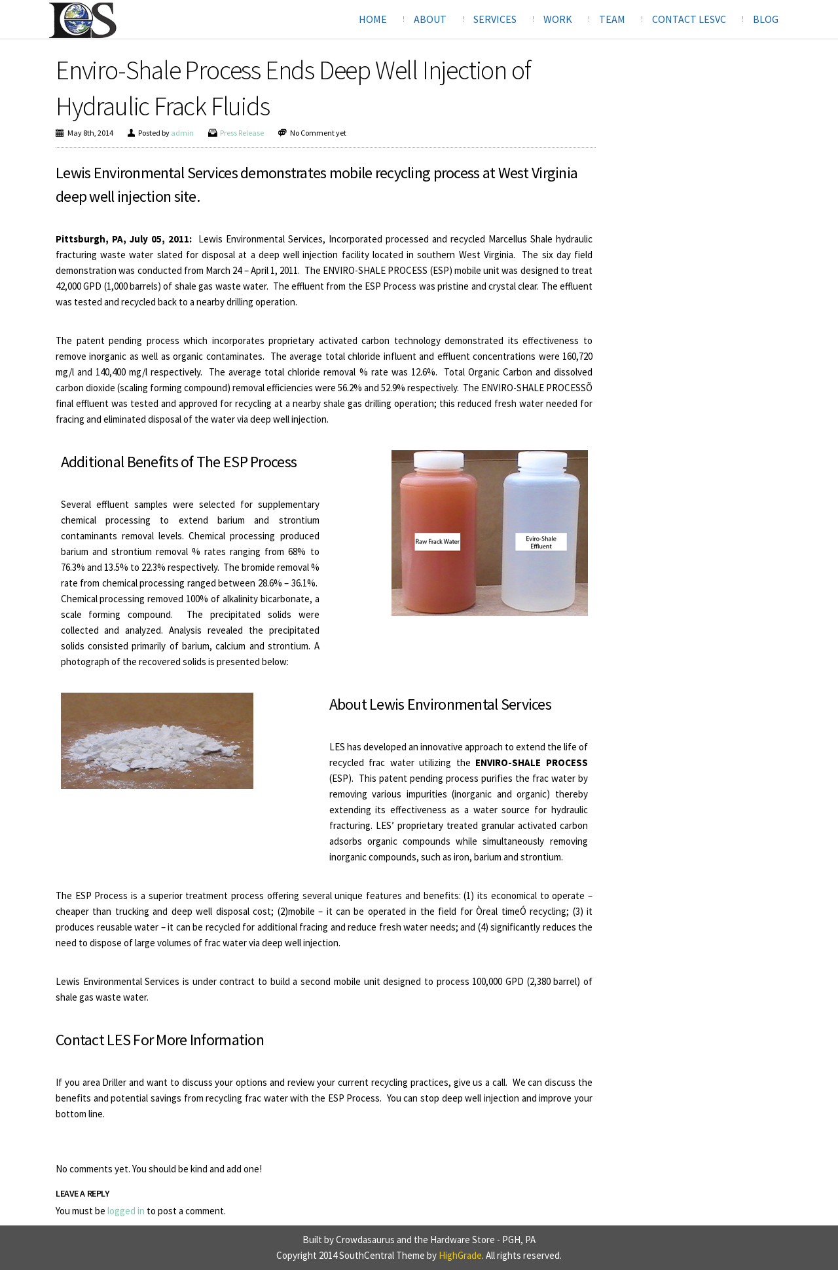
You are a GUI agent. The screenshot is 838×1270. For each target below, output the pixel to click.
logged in (126, 1210)
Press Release (242, 133)
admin (182, 133)
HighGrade (460, 1255)
